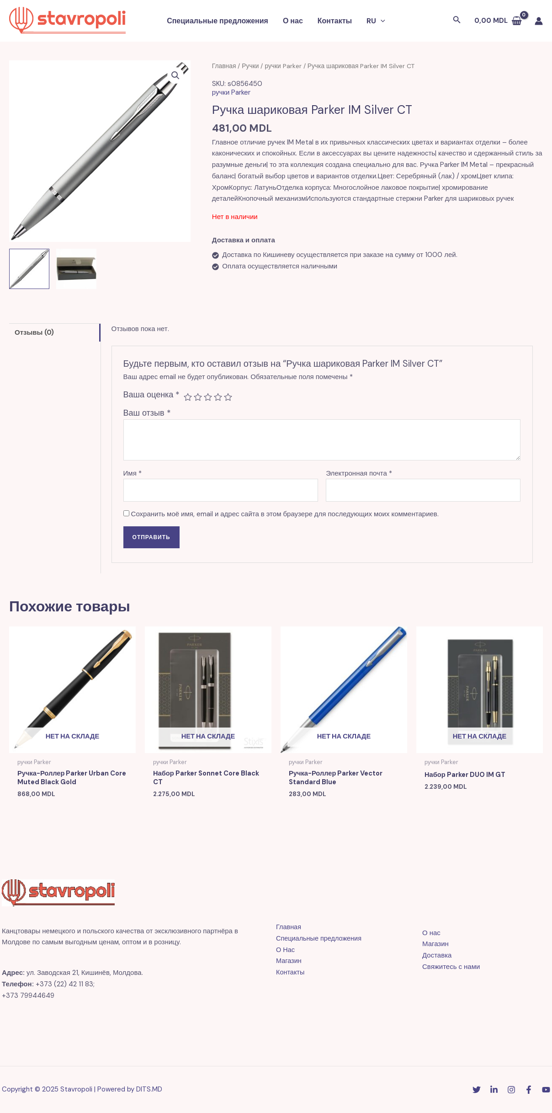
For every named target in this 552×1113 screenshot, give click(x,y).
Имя (132, 473)
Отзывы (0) (34, 332)
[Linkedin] (494, 1090)
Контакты (335, 21)
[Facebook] (529, 1090)
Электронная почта (359, 473)
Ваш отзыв (147, 412)
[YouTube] (546, 1090)
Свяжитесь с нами (451, 967)
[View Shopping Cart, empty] (498, 21)
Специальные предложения (217, 21)
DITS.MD (149, 1089)
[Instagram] (511, 1090)
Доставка (436, 955)
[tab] (55, 332)
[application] (380, 21)
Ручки (250, 66)
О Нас (285, 950)
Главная (224, 66)
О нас (293, 21)
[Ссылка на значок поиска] (457, 21)
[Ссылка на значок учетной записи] (539, 21)
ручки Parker (283, 66)
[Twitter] (476, 1090)
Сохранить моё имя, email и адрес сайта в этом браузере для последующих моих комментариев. (285, 514)
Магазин (289, 961)
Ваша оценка (151, 394)
